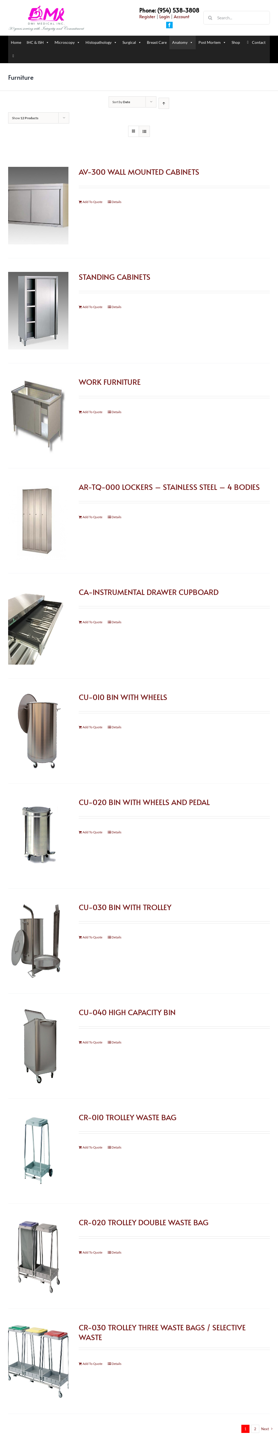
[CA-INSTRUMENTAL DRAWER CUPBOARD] (38, 626)
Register (147, 16)
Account (181, 16)
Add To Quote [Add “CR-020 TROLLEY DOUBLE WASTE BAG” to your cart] (92, 1252)
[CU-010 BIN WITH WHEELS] (38, 731)
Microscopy (67, 42)
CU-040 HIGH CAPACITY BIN (127, 1012)
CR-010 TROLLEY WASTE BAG (127, 1117)
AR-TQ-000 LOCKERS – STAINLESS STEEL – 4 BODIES (169, 486)
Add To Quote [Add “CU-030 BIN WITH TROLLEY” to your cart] (92, 937)
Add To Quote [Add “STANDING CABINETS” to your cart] (92, 307)
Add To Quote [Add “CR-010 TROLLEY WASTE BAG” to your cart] (92, 1147)
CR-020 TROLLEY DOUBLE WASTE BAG (143, 1222)
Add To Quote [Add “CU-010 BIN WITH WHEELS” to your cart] (92, 727)
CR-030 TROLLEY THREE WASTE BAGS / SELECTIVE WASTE (162, 1332)
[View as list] (144, 131)
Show (25, 118)
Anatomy (182, 42)
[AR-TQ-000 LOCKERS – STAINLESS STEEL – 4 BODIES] (38, 521)
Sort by (121, 102)
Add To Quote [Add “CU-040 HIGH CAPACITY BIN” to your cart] (92, 1042)
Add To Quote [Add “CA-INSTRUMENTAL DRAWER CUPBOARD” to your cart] (92, 622)
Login (164, 16)
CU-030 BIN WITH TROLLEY (125, 907)
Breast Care (157, 42)
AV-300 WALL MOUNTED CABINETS (139, 171)
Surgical (131, 42)
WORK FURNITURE (110, 381)
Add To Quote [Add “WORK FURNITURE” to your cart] (92, 412)
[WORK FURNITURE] (38, 416)
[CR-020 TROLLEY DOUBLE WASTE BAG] (38, 1256)
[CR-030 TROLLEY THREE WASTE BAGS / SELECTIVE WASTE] (38, 1361)
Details (116, 202)
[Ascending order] (164, 103)
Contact (259, 42)
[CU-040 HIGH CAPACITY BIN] (38, 1046)
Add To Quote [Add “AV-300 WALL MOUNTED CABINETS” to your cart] (92, 202)
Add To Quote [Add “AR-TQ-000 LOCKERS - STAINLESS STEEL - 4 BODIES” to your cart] (92, 517)
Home (16, 42)
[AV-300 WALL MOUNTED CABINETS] (38, 205)
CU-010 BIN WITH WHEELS (123, 697)
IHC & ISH (38, 42)
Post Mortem (212, 42)
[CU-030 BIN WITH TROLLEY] (38, 941)
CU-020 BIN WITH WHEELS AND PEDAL (144, 802)
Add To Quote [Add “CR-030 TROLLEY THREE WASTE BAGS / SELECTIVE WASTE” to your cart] (92, 1364)
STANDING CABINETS (114, 276)
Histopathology (101, 42)
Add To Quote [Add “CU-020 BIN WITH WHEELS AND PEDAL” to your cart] (92, 832)
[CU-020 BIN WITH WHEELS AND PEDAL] (38, 836)
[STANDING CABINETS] (38, 310)
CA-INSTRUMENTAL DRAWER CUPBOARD (149, 592)
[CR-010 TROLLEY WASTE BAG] (38, 1151)
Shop (236, 42)
